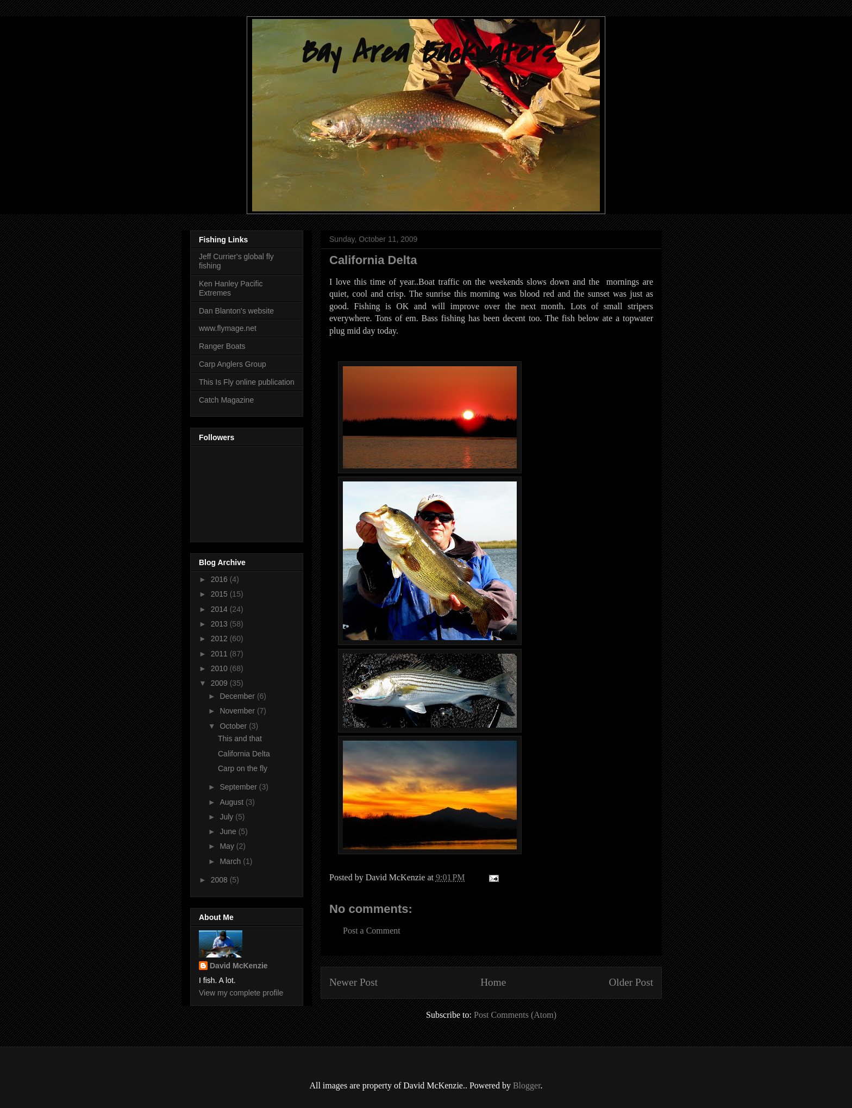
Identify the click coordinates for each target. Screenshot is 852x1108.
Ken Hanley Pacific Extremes (231, 288)
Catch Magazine (226, 400)
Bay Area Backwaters (426, 53)
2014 (220, 609)
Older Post (631, 982)
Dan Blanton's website (236, 310)
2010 (220, 668)
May (228, 846)
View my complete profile (241, 992)
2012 (220, 638)
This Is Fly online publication (247, 382)
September (239, 787)
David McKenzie (239, 965)
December (238, 696)
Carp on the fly (242, 768)
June (229, 831)
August (232, 802)
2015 (220, 594)
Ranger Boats (222, 346)
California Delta (244, 753)
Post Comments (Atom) (515, 1014)
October (234, 726)
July (227, 816)
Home (493, 982)
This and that (240, 738)
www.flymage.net (227, 328)
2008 (220, 879)
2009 (220, 683)
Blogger (527, 1085)
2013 (220, 623)
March (231, 861)
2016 (220, 579)
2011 (220, 653)
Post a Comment (371, 930)
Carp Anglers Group (232, 364)
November (238, 710)
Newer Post (353, 982)
